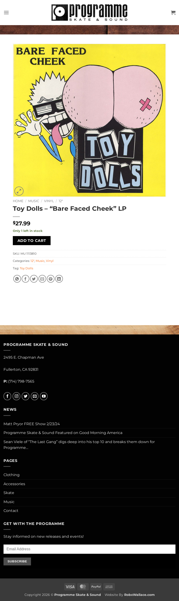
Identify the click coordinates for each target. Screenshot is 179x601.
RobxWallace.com (139, 595)
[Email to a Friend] (42, 279)
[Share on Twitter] (34, 279)
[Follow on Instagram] (16, 396)
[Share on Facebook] (25, 279)
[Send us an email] (34, 396)
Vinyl (49, 201)
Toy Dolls (26, 268)
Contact (10, 510)
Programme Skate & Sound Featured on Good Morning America (62, 433)
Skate (8, 493)
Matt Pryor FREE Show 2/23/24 (31, 424)
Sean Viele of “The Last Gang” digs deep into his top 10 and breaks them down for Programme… (79, 445)
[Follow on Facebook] (7, 396)
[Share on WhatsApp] (17, 279)
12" (61, 201)
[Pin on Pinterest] (51, 279)
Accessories (14, 484)
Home (18, 201)
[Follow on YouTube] (44, 396)
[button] (6, 12)
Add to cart (31, 240)
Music (33, 201)
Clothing (11, 475)
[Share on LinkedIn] (59, 279)
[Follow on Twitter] (25, 396)
